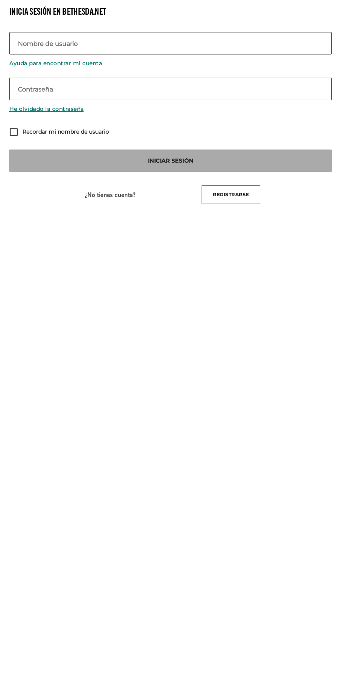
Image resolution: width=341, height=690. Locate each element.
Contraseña (35, 90)
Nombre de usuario (48, 44)
